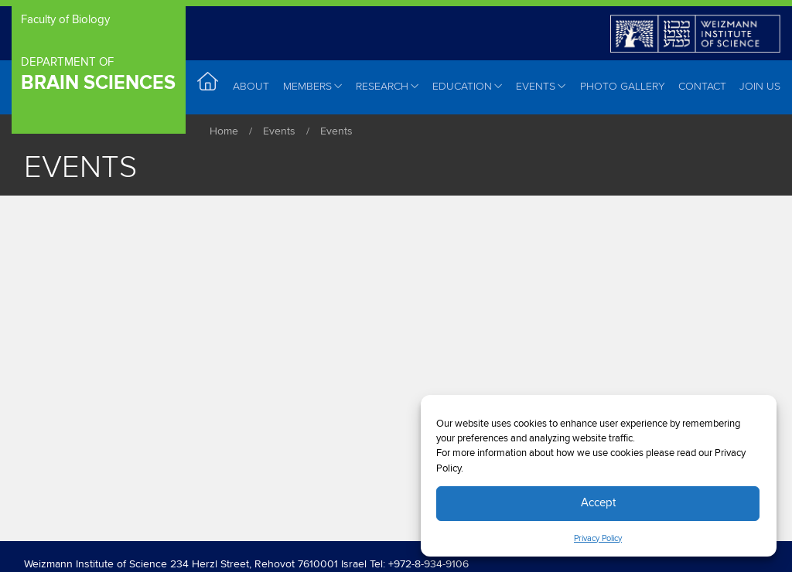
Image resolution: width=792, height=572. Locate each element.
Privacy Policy (598, 538)
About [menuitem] (251, 86)
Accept (598, 502)
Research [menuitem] (387, 86)
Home (224, 131)
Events (279, 131)
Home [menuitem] (208, 86)
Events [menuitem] (541, 86)
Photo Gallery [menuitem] (622, 86)
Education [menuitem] (467, 86)
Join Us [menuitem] (759, 86)
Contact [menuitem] (702, 86)
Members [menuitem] (313, 86)
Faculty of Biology (65, 20)
